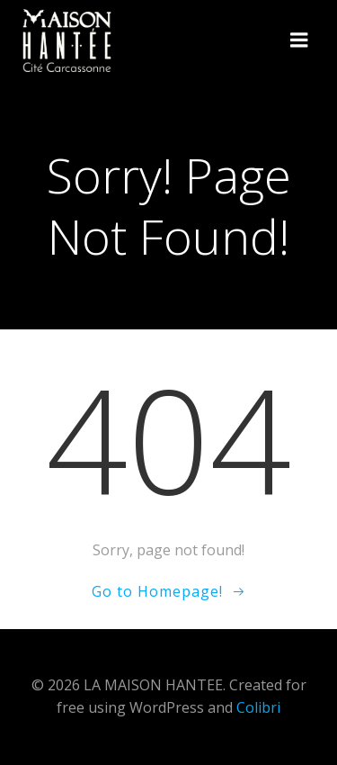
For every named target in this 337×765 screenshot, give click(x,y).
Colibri (258, 707)
